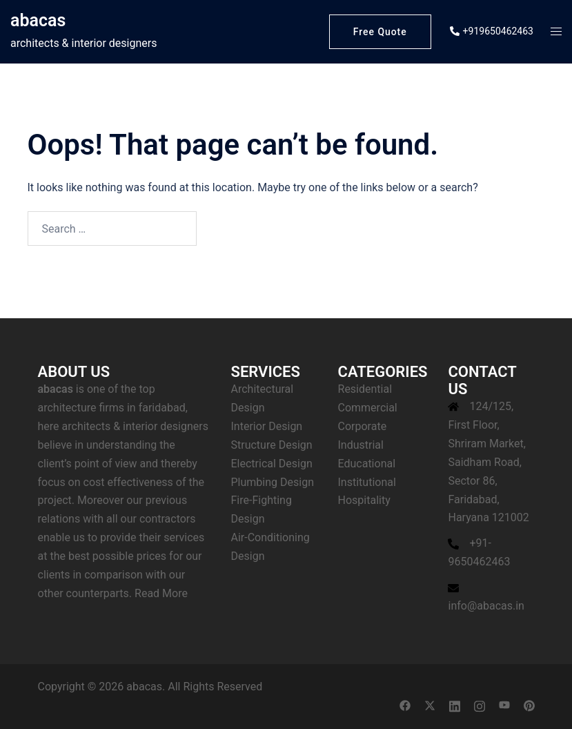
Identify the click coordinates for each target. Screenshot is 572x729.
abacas (38, 20)
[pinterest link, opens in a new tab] (529, 705)
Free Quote (379, 31)
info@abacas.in (486, 605)
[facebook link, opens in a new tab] (405, 705)
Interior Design (267, 426)
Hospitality (364, 500)
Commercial (367, 407)
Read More (161, 593)
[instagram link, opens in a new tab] (479, 705)
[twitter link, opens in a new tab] (429, 705)
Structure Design (272, 444)
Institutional (367, 482)
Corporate (362, 426)
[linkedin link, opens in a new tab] (454, 705)
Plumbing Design (272, 482)
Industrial (361, 444)
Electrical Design (272, 463)
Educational (367, 463)
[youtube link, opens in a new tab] (504, 705)
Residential (365, 389)
